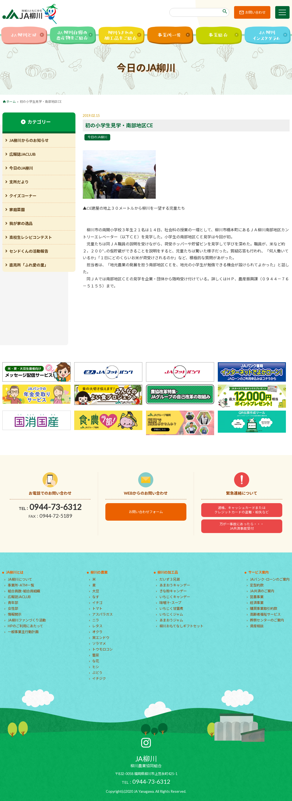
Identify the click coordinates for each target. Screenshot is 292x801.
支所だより (19, 182)
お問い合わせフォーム (146, 512)
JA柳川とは (14, 572)
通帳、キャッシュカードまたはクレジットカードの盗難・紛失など (241, 510)
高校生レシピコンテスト (30, 237)
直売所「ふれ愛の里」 (28, 265)
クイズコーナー (22, 195)
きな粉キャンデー (173, 591)
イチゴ (97, 603)
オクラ (97, 632)
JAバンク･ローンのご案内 (270, 579)
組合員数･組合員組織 (24, 591)
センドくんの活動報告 (28, 251)
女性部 (13, 608)
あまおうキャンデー (174, 585)
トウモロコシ (102, 649)
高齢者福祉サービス (265, 614)
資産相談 (257, 626)
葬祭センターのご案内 (267, 620)
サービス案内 (258, 572)
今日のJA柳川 (97, 137)
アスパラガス (102, 614)
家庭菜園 (17, 209)
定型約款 (257, 585)
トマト (97, 608)
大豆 (95, 591)
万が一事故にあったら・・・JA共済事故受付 (241, 526)
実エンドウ (100, 638)
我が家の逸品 (21, 223)
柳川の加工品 (167, 572)
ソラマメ (99, 643)
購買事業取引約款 (263, 608)
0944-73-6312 (55, 507)
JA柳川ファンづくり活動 (27, 620)
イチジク (99, 678)
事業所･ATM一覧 (21, 585)
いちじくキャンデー (174, 597)
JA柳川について (20, 579)
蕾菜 (95, 655)
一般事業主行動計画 (23, 632)
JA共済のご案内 (262, 591)
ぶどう (97, 673)
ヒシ (95, 667)
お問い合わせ (255, 12)
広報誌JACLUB (22, 154)
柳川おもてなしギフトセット (181, 626)
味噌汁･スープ (170, 603)
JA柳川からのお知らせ (29, 140)
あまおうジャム (171, 620)
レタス (97, 626)
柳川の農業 (99, 572)
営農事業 (257, 597)
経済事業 (257, 603)
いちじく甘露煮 (171, 608)
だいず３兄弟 (169, 579)
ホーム (11, 101)
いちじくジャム (171, 614)
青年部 (13, 603)
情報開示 (14, 614)
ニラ (95, 620)
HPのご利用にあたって (25, 626)
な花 (95, 661)
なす (95, 597)
